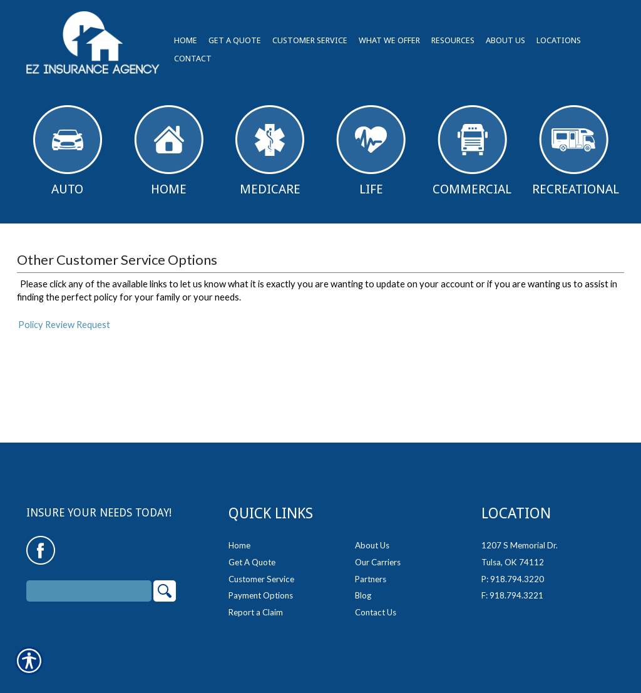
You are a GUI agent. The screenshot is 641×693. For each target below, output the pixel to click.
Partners (370, 579)
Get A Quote (251, 562)
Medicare (269, 151)
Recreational (575, 151)
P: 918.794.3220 (512, 579)
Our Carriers (378, 562)
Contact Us (375, 612)
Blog (363, 595)
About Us (372, 545)
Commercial (472, 151)
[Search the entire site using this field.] (88, 591)
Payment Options (260, 595)
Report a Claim (255, 612)
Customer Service (261, 579)
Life (371, 151)
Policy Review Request (64, 324)
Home (168, 151)
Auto (67, 151)
